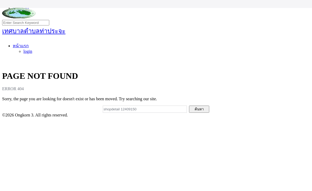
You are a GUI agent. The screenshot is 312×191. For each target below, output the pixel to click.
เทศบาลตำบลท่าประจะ (33, 31)
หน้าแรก (21, 46)
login (27, 51)
